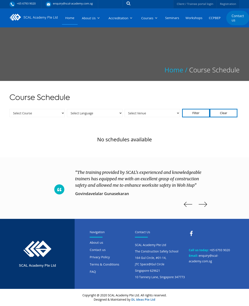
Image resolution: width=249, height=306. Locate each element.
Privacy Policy (100, 257)
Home (69, 18)
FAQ (93, 271)
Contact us (98, 250)
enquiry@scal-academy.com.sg (203, 258)
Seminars (172, 18)
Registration (227, 4)
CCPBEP (215, 18)
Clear (223, 113)
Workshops (194, 18)
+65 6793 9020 (220, 250)
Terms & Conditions (104, 264)
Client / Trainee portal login (194, 4)
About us (96, 242)
